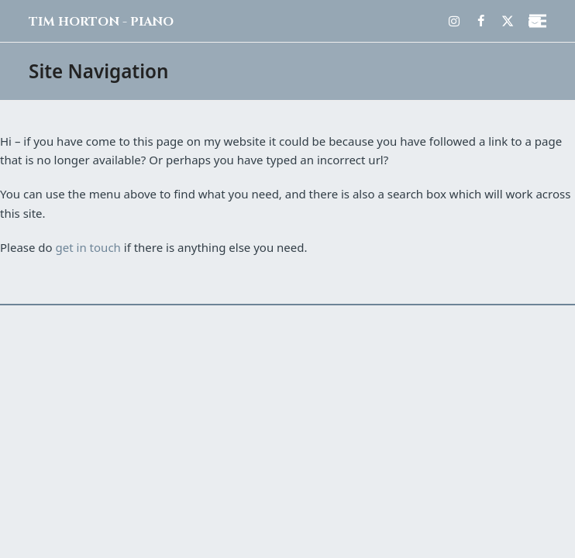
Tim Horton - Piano (101, 21)
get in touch (88, 247)
